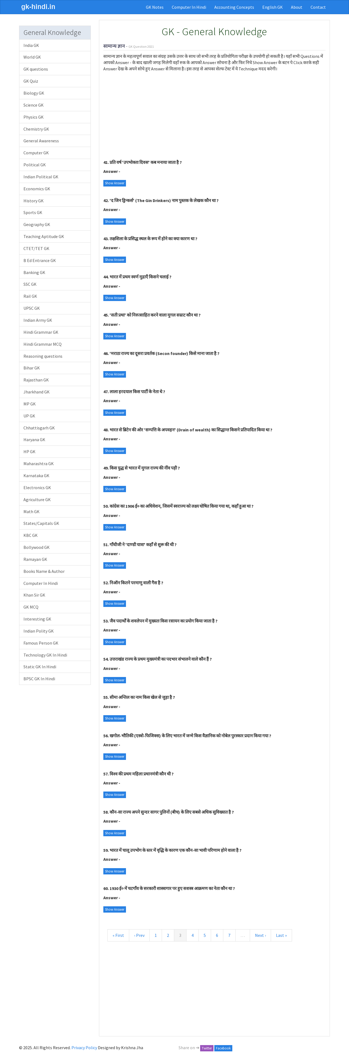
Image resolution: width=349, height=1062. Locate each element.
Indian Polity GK (38, 631)
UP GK (29, 416)
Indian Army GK (37, 320)
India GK (31, 45)
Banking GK (34, 272)
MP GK (29, 404)
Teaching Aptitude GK (43, 236)
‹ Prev (139, 935)
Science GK (33, 105)
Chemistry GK (36, 129)
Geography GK (36, 224)
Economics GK (36, 188)
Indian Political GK (40, 176)
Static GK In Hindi (39, 666)
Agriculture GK (37, 499)
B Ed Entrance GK (39, 260)
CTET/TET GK (36, 248)
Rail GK (30, 296)
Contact (318, 7)
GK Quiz (30, 81)
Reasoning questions (42, 356)
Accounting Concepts (234, 7)
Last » (281, 935)
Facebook (223, 1048)
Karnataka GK (36, 475)
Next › (260, 935)
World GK (32, 57)
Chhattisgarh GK (39, 428)
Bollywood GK (36, 547)
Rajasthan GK (36, 380)
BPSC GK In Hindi (39, 678)
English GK (272, 7)
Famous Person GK (40, 643)
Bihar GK (31, 368)
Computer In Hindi (189, 7)
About (296, 7)
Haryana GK (34, 439)
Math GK (31, 511)
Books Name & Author (44, 571)
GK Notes (155, 7)
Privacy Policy (84, 1047)
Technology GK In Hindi (45, 655)
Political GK (34, 164)
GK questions (35, 69)
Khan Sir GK (34, 595)
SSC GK (30, 284)
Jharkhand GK (36, 392)
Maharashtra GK (38, 463)
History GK (33, 200)
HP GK (29, 451)
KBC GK (30, 535)
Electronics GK (37, 487)
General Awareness (41, 140)
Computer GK (36, 152)
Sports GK (32, 212)
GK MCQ (30, 607)
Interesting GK (37, 619)
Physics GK (33, 117)
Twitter (207, 1048)
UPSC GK (31, 308)
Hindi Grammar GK (40, 332)
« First (118, 935)
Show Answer (114, 183)
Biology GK (33, 93)
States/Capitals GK (41, 523)
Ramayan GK (35, 559)
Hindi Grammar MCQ (42, 344)
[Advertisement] (214, 115)
